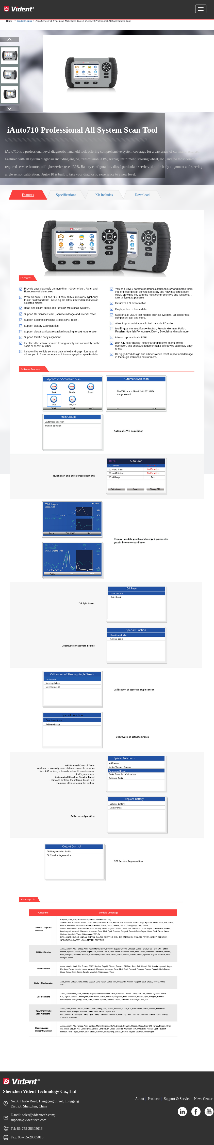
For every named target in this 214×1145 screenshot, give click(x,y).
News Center (203, 1099)
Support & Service (177, 1099)
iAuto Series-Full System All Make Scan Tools (58, 21)
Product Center (24, 21)
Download (142, 195)
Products (154, 1099)
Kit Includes (104, 195)
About (139, 1099)
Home (9, 21)
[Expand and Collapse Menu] (200, 9)
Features (28, 195)
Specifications (66, 195)
